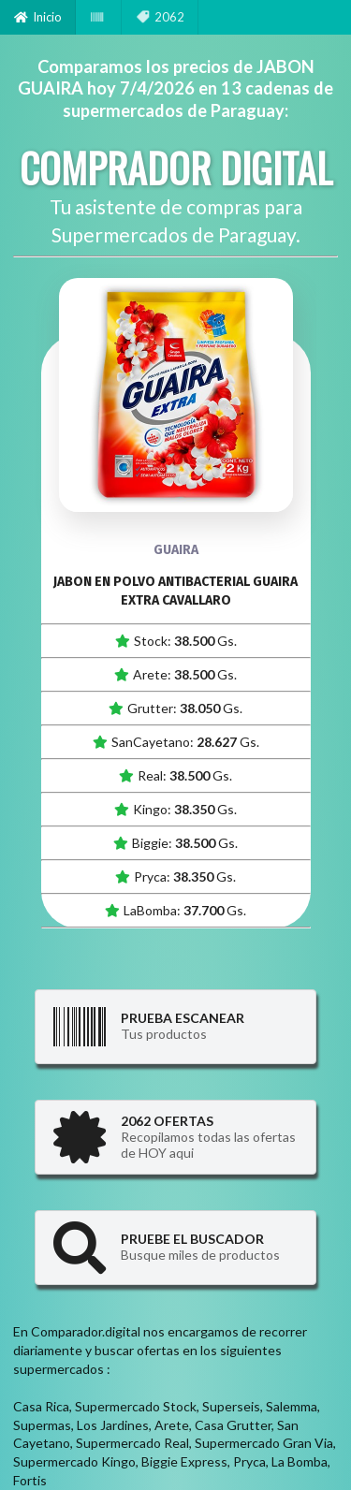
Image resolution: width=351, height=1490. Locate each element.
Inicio (38, 16)
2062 (160, 16)
